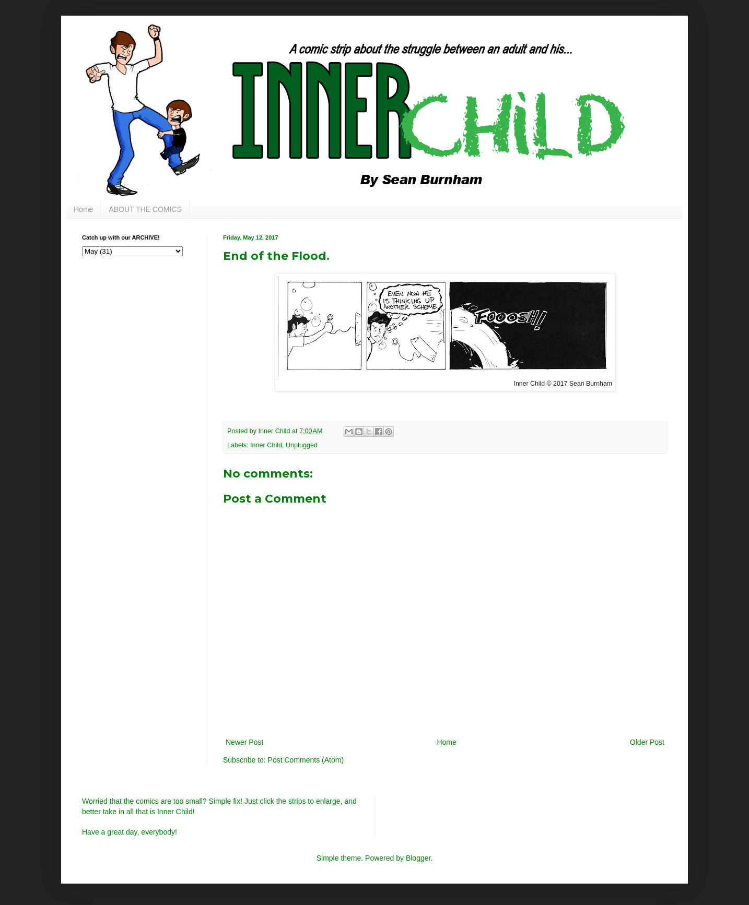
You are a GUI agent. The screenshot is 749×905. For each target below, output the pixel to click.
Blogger (418, 858)
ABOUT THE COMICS (145, 209)
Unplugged (302, 445)
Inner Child (266, 445)
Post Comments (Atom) (306, 760)
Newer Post (244, 742)
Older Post (647, 742)
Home (83, 209)
